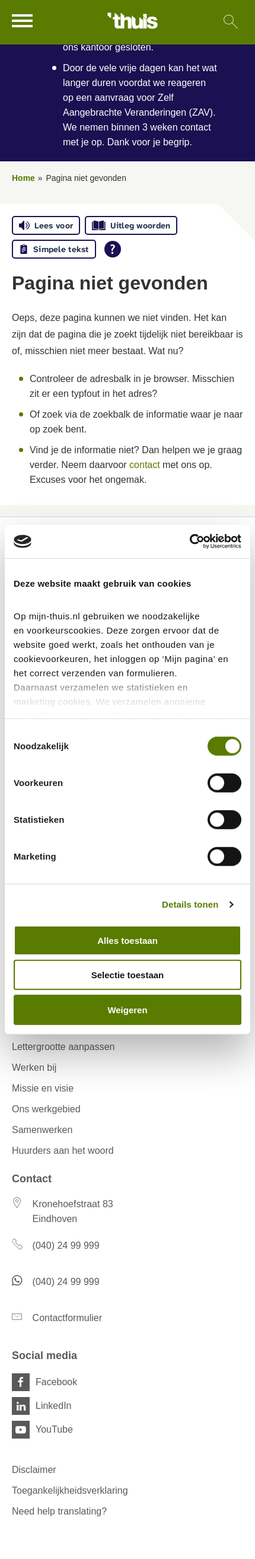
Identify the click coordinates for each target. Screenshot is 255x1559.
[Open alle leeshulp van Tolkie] (112, 249)
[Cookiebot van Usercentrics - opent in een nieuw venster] (189, 541)
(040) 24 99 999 (66, 1245)
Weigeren (127, 1009)
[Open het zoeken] (230, 22)
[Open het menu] (24, 21)
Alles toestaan (127, 940)
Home (23, 178)
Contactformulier (67, 1318)
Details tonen (190, 904)
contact (144, 465)
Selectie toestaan (127, 975)
